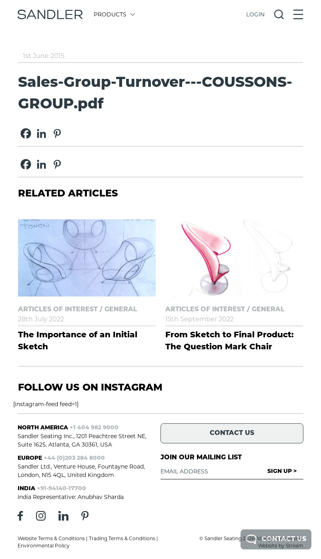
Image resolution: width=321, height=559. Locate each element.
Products (114, 14)
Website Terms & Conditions (51, 538)
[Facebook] (26, 133)
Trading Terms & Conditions (122, 538)
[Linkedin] (41, 133)
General (120, 310)
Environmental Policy (44, 546)
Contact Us (276, 539)
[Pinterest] (57, 133)
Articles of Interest (58, 310)
